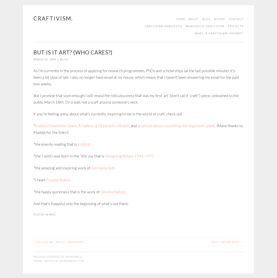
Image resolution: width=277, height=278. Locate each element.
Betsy (64, 59)
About (193, 19)
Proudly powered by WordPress (57, 255)
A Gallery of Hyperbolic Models (104, 125)
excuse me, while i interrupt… (59, 241)
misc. (53, 213)
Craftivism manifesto (163, 26)
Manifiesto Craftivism (205, 26)
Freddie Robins (58, 179)
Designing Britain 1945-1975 (129, 155)
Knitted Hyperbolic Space (56, 125)
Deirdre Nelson (113, 191)
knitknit (84, 144)
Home (180, 19)
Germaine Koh (103, 167)
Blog (207, 19)
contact (236, 19)
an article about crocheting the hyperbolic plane (176, 125)
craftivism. (53, 18)
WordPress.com (71, 260)
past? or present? (228, 241)
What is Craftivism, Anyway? (219, 33)
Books (219, 19)
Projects (236, 26)
